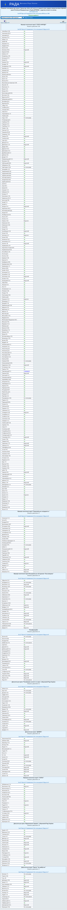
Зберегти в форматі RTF (5, 21)
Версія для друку (63, 21)
